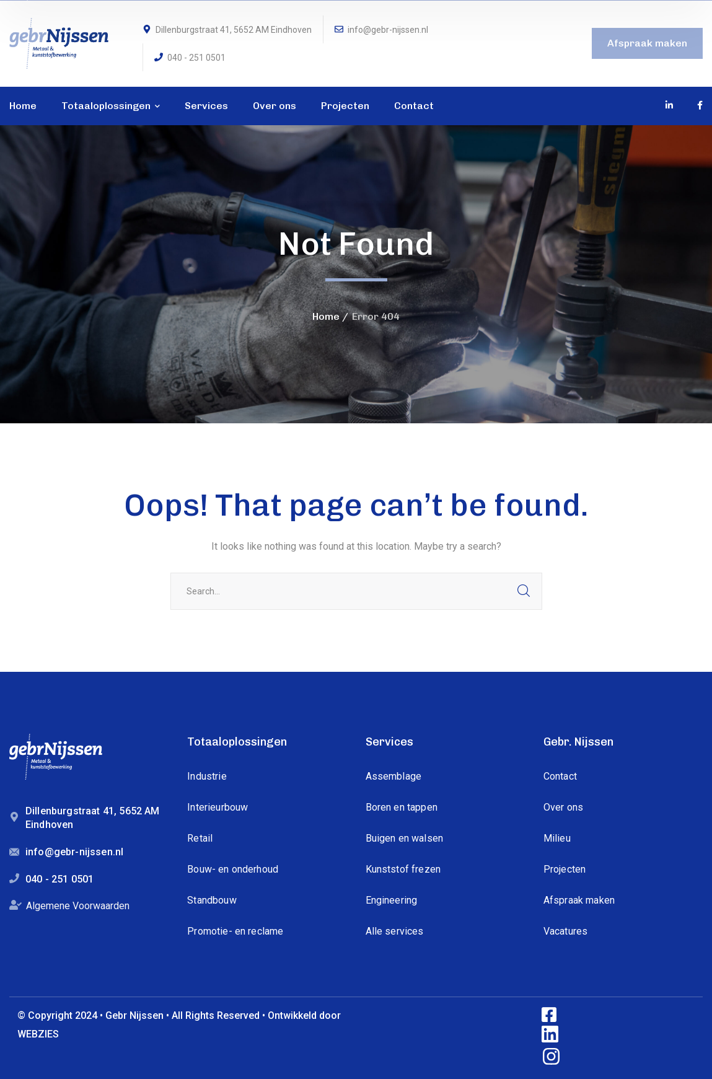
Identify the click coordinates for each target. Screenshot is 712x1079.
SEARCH (523, 591)
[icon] (670, 105)
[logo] (58, 42)
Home (326, 316)
